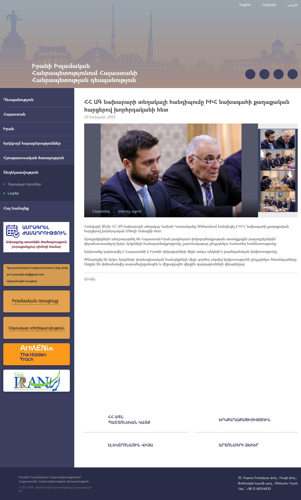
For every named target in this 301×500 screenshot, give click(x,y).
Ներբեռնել (101, 211)
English (245, 4)
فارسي (292, 4)
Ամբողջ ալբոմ (129, 211)
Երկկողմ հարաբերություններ (32, 143)
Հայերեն (269, 4)
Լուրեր (13, 193)
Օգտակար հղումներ (24, 184)
